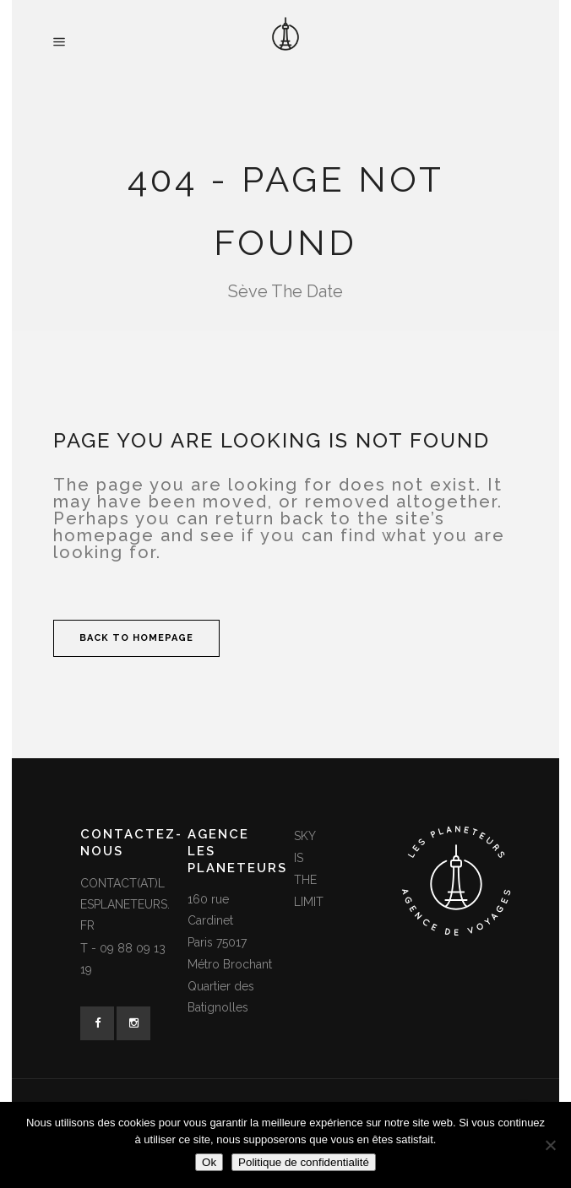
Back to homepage (136, 637)
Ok (209, 1162)
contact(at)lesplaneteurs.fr (125, 904)
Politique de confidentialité (303, 1162)
